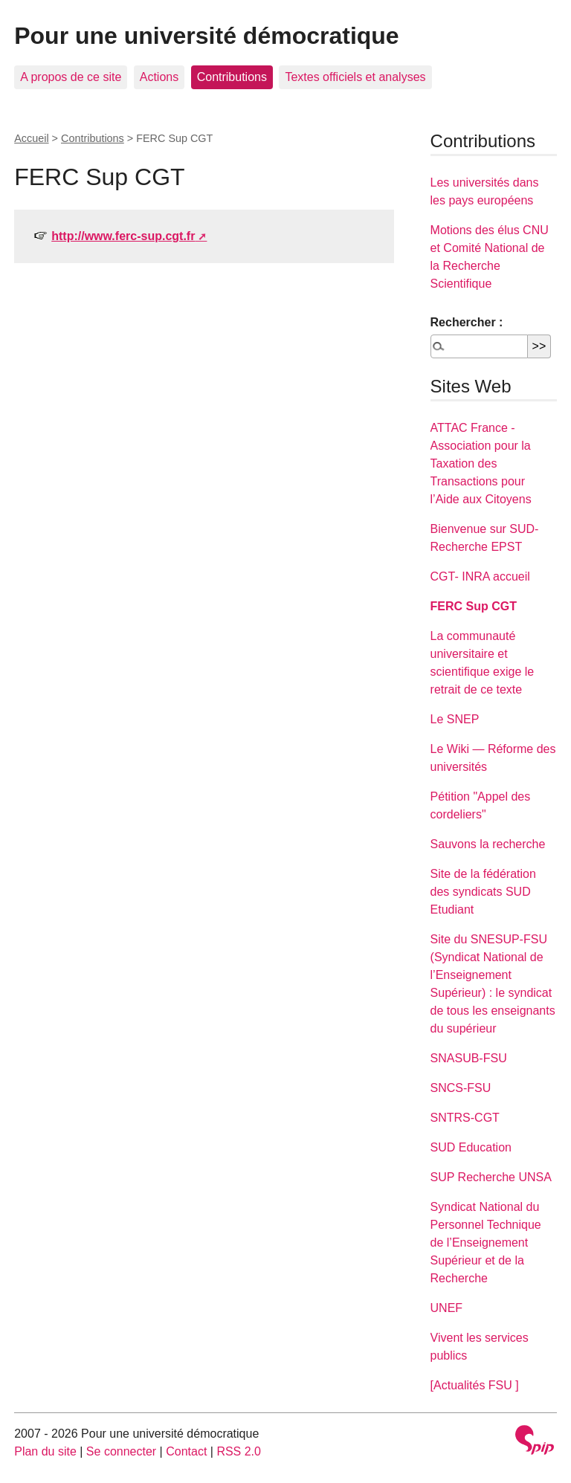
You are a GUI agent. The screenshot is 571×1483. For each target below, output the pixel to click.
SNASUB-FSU (468, 1058)
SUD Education (471, 1147)
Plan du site (45, 1451)
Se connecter (121, 1451)
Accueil (31, 138)
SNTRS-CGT (465, 1117)
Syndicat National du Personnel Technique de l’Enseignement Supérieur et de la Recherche (485, 1243)
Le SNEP (455, 719)
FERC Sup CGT (473, 606)
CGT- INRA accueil (480, 576)
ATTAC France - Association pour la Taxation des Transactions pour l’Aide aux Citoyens (481, 463)
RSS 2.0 (238, 1451)
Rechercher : (466, 322)
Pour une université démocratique (206, 35)
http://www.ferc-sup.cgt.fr (123, 236)
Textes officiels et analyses (355, 77)
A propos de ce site (70, 77)
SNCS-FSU (460, 1088)
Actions (159, 77)
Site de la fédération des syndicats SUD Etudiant (483, 891)
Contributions (232, 77)
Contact (186, 1451)
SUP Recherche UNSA (491, 1177)
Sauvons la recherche (488, 844)
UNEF (446, 1308)
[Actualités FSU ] (474, 1385)
